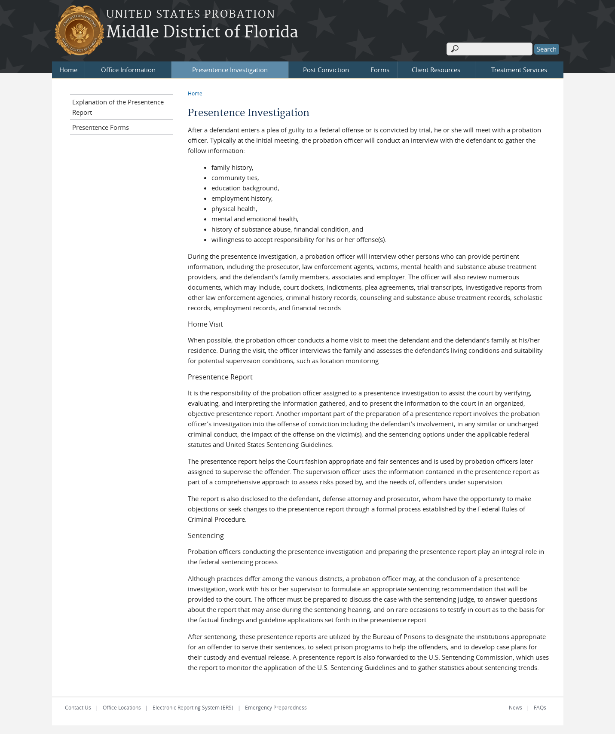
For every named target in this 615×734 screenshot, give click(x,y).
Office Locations (122, 707)
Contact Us (78, 707)
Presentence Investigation (230, 69)
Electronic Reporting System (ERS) (193, 707)
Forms (379, 69)
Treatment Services (519, 69)
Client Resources (436, 69)
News (515, 707)
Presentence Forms (100, 127)
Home (68, 69)
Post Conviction (326, 69)
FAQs (540, 707)
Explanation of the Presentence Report (118, 107)
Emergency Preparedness (276, 707)
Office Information (128, 69)
